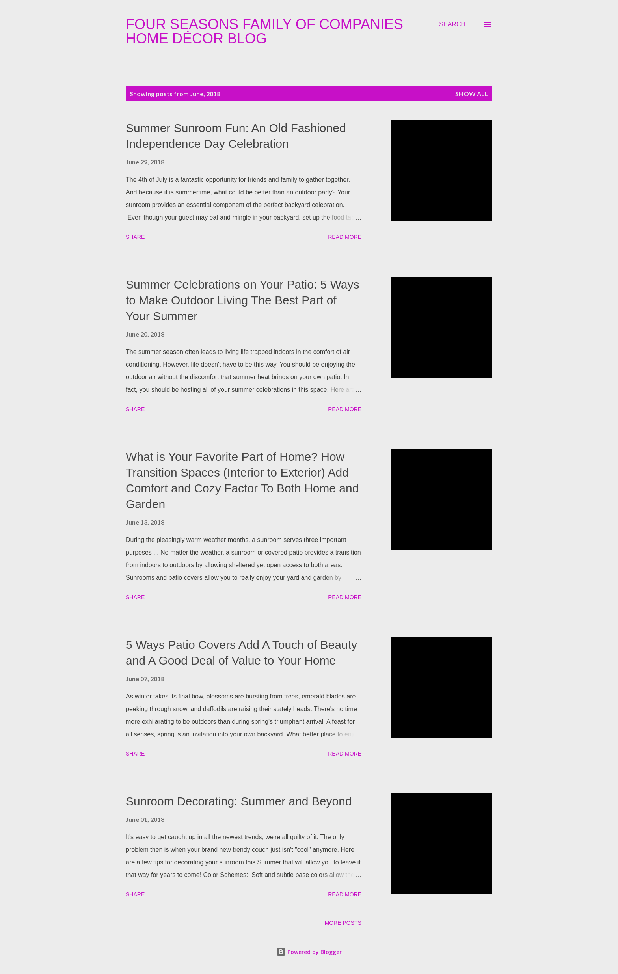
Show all (471, 93)
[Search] (452, 24)
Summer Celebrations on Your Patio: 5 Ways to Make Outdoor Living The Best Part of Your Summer (242, 300)
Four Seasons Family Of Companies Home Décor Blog (264, 31)
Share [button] (135, 237)
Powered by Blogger (309, 951)
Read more (344, 237)
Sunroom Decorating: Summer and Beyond (239, 801)
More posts (343, 923)
